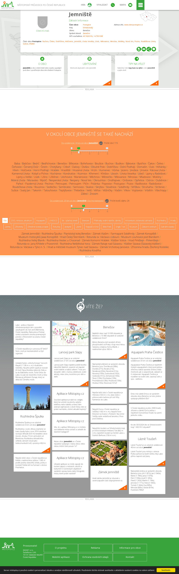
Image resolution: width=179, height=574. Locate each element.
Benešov (86, 33)
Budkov (120, 163)
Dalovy (76, 166)
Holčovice (69, 41)
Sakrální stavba (167, 226)
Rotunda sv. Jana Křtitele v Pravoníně (37, 243)
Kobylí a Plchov (40, 173)
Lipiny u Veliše (24, 177)
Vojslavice (137, 190)
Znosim (94, 193)
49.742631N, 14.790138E (93, 36)
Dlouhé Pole (98, 166)
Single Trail (120, 226)
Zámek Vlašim (101, 233)
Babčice (26, 163)
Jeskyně (68, 226)
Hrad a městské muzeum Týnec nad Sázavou (73, 247)
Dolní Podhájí (127, 166)
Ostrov (150, 180)
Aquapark (40, 220)
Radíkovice (141, 183)
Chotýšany (55, 166)
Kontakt (130, 556)
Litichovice (66, 177)
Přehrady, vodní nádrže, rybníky (107, 220)
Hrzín (94, 170)
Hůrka (115, 170)
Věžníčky (107, 190)
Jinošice (134, 170)
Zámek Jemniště (31, 233)
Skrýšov (100, 187)
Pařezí (19, 183)
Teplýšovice (65, 190)
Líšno (44, 177)
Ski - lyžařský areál (69, 220)
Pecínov (49, 183)
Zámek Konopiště (146, 233)
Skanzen (85, 220)
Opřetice (139, 180)
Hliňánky (161, 166)
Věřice (97, 190)
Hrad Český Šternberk (72, 237)
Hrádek (55, 170)
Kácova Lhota (157, 170)
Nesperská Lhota (58, 180)
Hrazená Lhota (81, 170)
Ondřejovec (114, 180)
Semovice (78, 187)
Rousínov (39, 187)
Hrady (173, 220)
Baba (17, 163)
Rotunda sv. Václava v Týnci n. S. (27, 247)
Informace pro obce (130, 547)
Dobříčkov (60, 41)
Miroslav (113, 41)
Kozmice (82, 173)
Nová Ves (129, 41)
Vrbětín (32, 44)
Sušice (25, 44)
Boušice (99, 163)
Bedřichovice (48, 163)
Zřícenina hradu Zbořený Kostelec (150, 247)
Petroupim (75, 183)
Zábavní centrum (149, 226)
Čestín (44, 166)
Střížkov (135, 187)
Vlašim (118, 190)
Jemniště (80, 14)
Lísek (97, 41)
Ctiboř (66, 166)
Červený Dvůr (31, 166)
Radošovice (155, 183)
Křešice (105, 173)
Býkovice (130, 163)
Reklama (95, 547)
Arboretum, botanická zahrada (138, 220)
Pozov (137, 41)
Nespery (74, 180)
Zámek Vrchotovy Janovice (114, 247)
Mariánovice (81, 177)
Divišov (85, 166)
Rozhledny (161, 220)
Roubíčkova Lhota (148, 41)
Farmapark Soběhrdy (122, 233)
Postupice (87, 25)
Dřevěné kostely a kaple (37, 226)
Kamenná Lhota (21, 173)
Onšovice (128, 180)
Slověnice (111, 187)
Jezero (124, 170)
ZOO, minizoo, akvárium (21, 220)
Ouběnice (161, 180)
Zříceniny (19, 226)
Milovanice (104, 41)
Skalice (89, 187)
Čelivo (52, 41)
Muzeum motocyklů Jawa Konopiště (38, 237)
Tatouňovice (50, 190)
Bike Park (107, 226)
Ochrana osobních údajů (95, 556)
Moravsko (32, 180)
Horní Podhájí (41, 170)
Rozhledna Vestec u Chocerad (63, 240)
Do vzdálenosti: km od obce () (77, 200)
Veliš (89, 190)
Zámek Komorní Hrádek (95, 240)
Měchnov (95, 177)
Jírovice (144, 170)
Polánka (95, 183)
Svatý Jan (25, 190)
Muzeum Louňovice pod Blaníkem (140, 237)
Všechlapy (160, 190)
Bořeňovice (87, 163)
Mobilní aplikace (61, 556)
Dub (151, 166)
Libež (141, 173)
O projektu (61, 547)
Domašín (142, 166)
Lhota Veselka (88, 41)
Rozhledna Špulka (52, 233)
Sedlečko (52, 187)
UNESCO (53, 220)
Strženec (160, 187)
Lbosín (114, 173)
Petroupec (61, 183)
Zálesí (84, 193)
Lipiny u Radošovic (156, 173)
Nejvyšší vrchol (92, 226)
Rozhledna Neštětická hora (75, 243)
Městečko (107, 177)
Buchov (45, 41)
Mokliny (121, 41)
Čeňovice (17, 166)
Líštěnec (54, 177)
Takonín (36, 190)
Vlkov (127, 190)
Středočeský (88, 27)
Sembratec (65, 187)
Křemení (94, 173)
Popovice (107, 183)
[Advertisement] (89, 109)
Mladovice (145, 177)
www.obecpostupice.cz (133, 25)
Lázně (78, 226)
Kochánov (55, 173)
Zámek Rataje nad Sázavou (107, 243)
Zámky (8, 226)
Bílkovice (73, 163)
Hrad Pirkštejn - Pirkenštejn (143, 240)
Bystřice (141, 163)
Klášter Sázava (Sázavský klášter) (142, 243)
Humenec (104, 170)
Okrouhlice (100, 180)
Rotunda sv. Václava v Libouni (103, 237)
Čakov (151, 163)
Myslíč (43, 180)
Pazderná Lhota (34, 183)
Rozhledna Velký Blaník (32, 240)
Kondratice (69, 173)
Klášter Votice (118, 240)
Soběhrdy (123, 187)
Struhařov (147, 187)
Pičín (86, 183)
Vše (5, 220)
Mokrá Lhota (18, 180)
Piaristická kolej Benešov (77, 233)
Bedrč (36, 163)
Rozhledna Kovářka (90, 250)
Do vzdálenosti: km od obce (79, 143)
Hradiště (65, 170)
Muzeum (133, 226)
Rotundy (56, 226)
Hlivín (16, 170)
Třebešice (79, 190)
